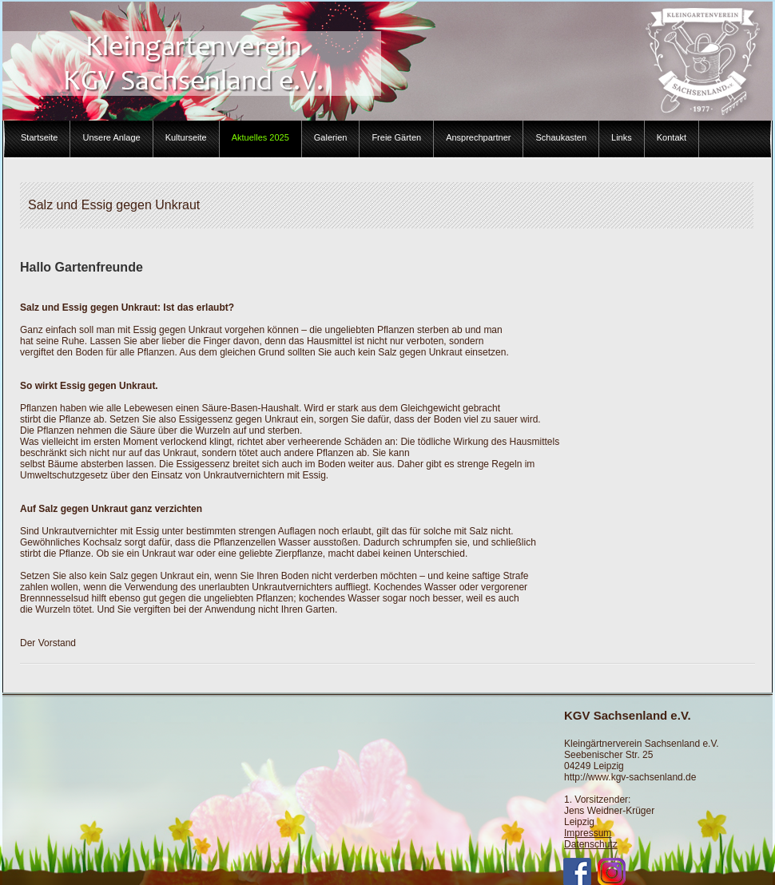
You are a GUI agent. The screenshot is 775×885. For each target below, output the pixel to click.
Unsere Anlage (111, 137)
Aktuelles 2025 (260, 137)
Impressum (587, 833)
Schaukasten (560, 137)
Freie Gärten (396, 137)
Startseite (39, 137)
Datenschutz (591, 844)
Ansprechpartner (478, 137)
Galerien (331, 137)
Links (621, 137)
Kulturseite (186, 137)
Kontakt (671, 137)
